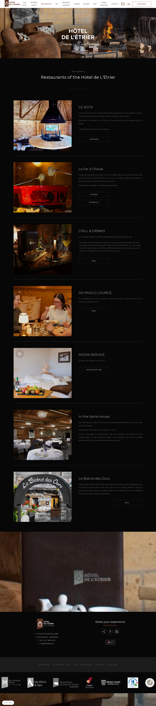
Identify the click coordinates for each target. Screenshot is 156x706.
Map (95, 4)
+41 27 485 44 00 (48, 640)
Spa (56, 4)
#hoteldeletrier (110, 623)
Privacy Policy (112, 665)
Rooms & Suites (34, 4)
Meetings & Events (66, 4)
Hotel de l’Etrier (44, 665)
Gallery (86, 4)
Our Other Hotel (58, 665)
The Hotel (24, 4)
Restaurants (46, 4)
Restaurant (122, 4)
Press (75, 665)
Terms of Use (99, 665)
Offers (77, 4)
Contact (115, 4)
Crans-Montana (104, 4)
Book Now (142, 4)
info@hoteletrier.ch (47, 644)
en (111, 642)
